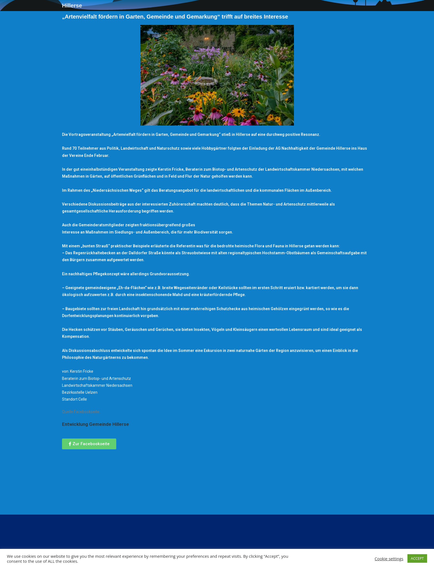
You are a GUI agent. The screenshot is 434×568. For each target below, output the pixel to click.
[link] (95, 424)
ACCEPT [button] (417, 558)
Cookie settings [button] (389, 558)
